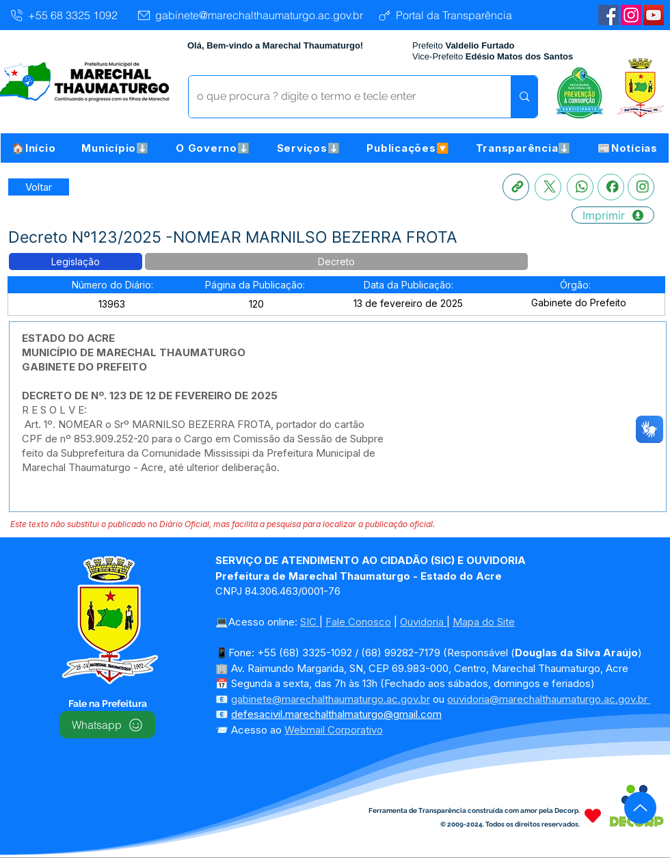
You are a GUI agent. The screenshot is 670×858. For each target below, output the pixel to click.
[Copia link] (515, 187)
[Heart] (593, 815)
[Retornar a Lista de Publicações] (38, 187)
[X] (548, 187)
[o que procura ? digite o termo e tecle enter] (339, 97)
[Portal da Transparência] (444, 15)
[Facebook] (611, 187)
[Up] (640, 808)
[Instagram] (631, 15)
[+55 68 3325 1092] (63, 15)
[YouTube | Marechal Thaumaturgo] (653, 15)
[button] (115, 148)
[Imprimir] (613, 215)
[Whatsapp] (580, 187)
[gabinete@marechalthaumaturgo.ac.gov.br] (249, 15)
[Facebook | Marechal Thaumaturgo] (608, 15)
